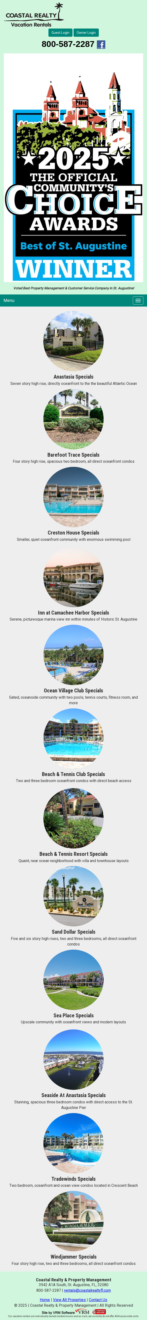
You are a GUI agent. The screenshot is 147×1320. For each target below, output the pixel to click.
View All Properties (69, 1300)
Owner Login (86, 33)
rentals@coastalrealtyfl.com (87, 1290)
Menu (9, 300)
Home (45, 1300)
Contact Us (98, 1300)
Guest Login (60, 33)
